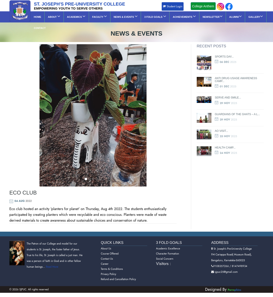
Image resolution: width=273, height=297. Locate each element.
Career (104, 258)
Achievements (179, 16)
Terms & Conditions (112, 263)
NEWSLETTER (207, 16)
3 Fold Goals (151, 16)
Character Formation (167, 247)
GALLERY (248, 16)
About (53, 16)
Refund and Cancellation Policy (118, 273)
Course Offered (109, 247)
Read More (51, 261)
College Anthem (203, 6)
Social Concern (165, 253)
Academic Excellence (168, 242)
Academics (74, 16)
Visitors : (163, 257)
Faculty (97, 16)
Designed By (216, 283)
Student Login (172, 6)
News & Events (122, 16)
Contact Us (107, 253)
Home (37, 17)
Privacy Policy (108, 268)
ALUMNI (229, 16)
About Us (106, 242)
